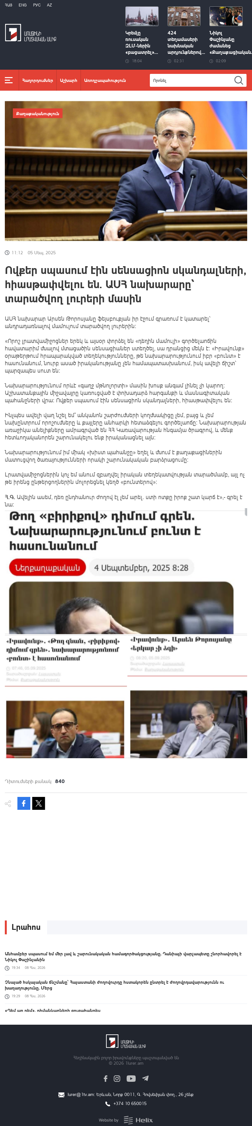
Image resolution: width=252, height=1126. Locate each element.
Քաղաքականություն (37, 113)
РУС (37, 5)
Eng (23, 5)
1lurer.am (134, 1063)
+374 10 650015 (130, 1103)
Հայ (8, 5)
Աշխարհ (68, 80)
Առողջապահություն (105, 80)
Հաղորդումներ (37, 80)
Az (49, 5)
